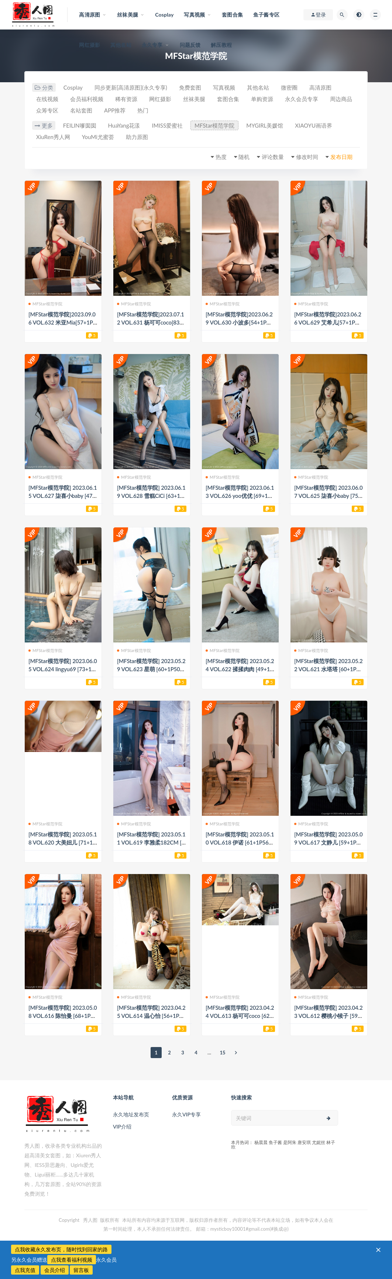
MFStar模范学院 (214, 125)
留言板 (81, 1270)
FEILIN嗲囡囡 (79, 125)
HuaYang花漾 (124, 125)
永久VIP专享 (186, 1114)
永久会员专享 (301, 99)
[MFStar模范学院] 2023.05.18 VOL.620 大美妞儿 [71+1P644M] (62, 842)
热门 (142, 110)
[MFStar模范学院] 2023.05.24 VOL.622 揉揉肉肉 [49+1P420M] (240, 669)
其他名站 (120, 45)
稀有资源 (126, 99)
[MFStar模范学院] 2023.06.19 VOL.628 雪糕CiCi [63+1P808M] (151, 495)
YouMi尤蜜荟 (98, 137)
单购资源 (262, 99)
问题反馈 (190, 45)
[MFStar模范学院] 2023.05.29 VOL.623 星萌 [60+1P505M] (151, 669)
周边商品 (341, 99)
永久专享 (152, 45)
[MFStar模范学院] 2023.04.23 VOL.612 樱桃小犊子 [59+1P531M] (328, 1015)
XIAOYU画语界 (313, 125)
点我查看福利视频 (71, 1260)
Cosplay (73, 87)
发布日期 (341, 156)
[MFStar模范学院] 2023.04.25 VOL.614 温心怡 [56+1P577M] (151, 1015)
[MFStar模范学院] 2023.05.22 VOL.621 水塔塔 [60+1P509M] (328, 669)
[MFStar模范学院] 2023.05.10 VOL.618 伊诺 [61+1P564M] (240, 842)
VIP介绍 (122, 1126)
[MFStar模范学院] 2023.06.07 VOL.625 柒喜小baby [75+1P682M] (328, 495)
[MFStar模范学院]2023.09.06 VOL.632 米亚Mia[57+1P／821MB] (62, 322)
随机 (244, 156)
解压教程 (221, 45)
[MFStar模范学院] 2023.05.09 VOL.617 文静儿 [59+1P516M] (328, 842)
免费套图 (190, 87)
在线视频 (47, 99)
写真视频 (224, 87)
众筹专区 (47, 110)
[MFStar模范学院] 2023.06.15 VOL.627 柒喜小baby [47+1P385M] (62, 495)
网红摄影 (89, 45)
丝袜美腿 (194, 99)
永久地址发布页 (131, 1114)
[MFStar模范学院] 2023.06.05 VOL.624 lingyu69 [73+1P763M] (62, 669)
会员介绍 (54, 1270)
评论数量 (273, 156)
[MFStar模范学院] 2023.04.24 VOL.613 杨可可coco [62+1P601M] (240, 1015)
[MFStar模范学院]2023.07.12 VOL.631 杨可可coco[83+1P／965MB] (151, 322)
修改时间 (307, 156)
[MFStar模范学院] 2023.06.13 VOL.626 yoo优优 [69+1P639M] (240, 495)
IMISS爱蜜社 (167, 125)
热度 (221, 156)
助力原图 (137, 137)
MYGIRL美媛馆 (264, 125)
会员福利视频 (86, 99)
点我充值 (25, 1270)
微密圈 (289, 87)
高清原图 (320, 87)
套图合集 (228, 99)
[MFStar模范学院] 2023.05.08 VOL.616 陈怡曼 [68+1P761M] (62, 1015)
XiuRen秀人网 (53, 137)
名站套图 (81, 110)
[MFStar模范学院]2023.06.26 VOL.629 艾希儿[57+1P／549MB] (327, 322)
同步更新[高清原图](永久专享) (130, 87)
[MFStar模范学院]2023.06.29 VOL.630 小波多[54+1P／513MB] (239, 322)
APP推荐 (114, 110)
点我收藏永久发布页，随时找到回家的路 (61, 1249)
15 (222, 1053)
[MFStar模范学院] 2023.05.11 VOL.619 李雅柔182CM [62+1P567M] (151, 842)
